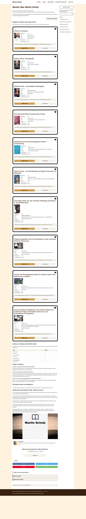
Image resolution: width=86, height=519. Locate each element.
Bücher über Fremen (64, 19)
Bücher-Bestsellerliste (61, 2)
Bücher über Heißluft (64, 24)
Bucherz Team (20, 441)
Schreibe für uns (27, 493)
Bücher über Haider (17, 476)
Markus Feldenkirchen (26, 215)
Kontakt (42, 493)
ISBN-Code (70, 2)
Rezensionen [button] (45, 48)
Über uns (14, 493)
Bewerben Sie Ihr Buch (20, 493)
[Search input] (66, 14)
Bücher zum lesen (66, 7)
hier (29, 376)
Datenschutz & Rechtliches (35, 493)
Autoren (39, 2)
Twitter (46, 463)
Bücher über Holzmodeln (18, 479)
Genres (44, 2)
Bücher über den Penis (64, 29)
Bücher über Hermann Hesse (65, 21)
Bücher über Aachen (64, 26)
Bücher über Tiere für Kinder (65, 32)
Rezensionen (50, 2)
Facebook (24, 463)
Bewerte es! (35, 455)
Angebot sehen (24, 48)
